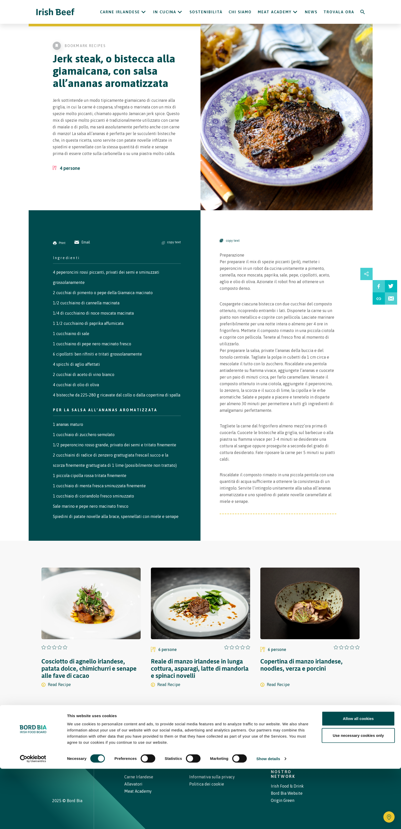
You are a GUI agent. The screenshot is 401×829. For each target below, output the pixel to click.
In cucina (164, 12)
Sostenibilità (206, 12)
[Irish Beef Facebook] (61, 761)
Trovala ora (339, 12)
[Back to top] (347, 736)
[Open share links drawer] (366, 274)
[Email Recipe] (391, 298)
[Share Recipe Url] (379, 298)
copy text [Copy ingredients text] (171, 242)
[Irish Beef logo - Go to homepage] (55, 11)
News (311, 12)
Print (59, 243)
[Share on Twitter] (391, 286)
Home (131, 736)
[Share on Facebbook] (379, 286)
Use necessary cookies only (358, 795)
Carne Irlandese (120, 12)
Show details (268, 819)
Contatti (235, 736)
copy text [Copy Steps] (230, 240)
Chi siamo (240, 12)
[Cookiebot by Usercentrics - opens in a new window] (33, 819)
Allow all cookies (358, 779)
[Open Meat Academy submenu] (295, 12)
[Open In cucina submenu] (179, 12)
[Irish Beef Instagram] (54, 761)
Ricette (155, 736)
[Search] (362, 12)
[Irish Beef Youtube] (70, 761)
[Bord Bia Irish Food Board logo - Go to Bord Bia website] (72, 739)
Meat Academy (275, 12)
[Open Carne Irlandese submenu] (143, 12)
